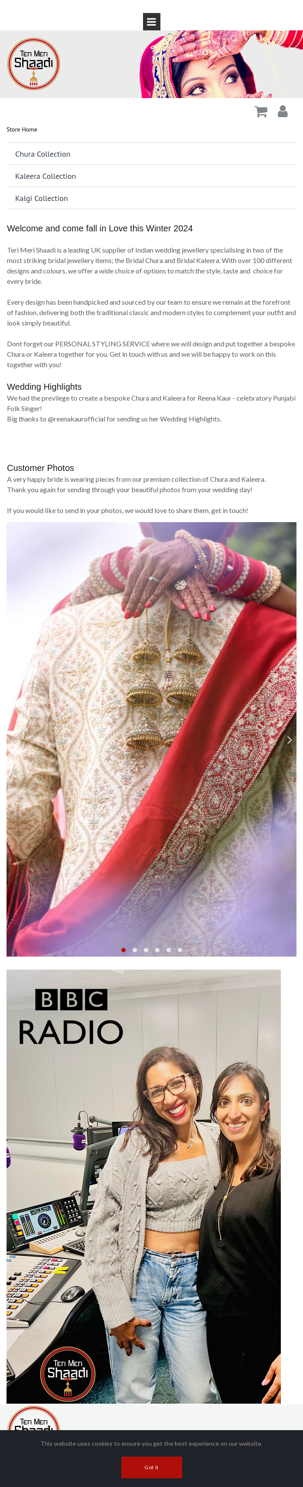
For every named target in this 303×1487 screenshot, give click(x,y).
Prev (13, 740)
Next (289, 740)
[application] (151, 440)
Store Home (22, 129)
